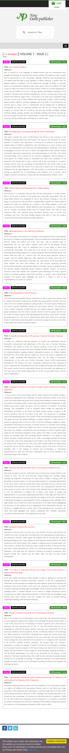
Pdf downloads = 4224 (58, 382)
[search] (35, 32)
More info (32, 750)
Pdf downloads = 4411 (58, 331)
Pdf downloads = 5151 (58, 62)
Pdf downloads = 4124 (58, 672)
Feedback (21, 734)
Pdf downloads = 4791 (58, 565)
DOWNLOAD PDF (18, 62)
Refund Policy (50, 734)
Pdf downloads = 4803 (58, 608)
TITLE (6, 62)
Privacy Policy (9, 738)
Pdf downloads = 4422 (58, 288)
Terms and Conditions (35, 734)
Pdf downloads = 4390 (58, 226)
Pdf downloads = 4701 (58, 462)
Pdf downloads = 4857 (58, 522)
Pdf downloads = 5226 (58, 183)
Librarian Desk (9, 734)
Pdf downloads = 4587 (58, 126)
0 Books (56, 7)
